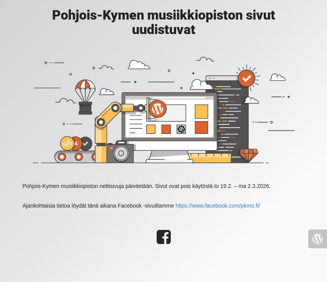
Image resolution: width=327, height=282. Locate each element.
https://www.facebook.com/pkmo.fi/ (217, 205)
